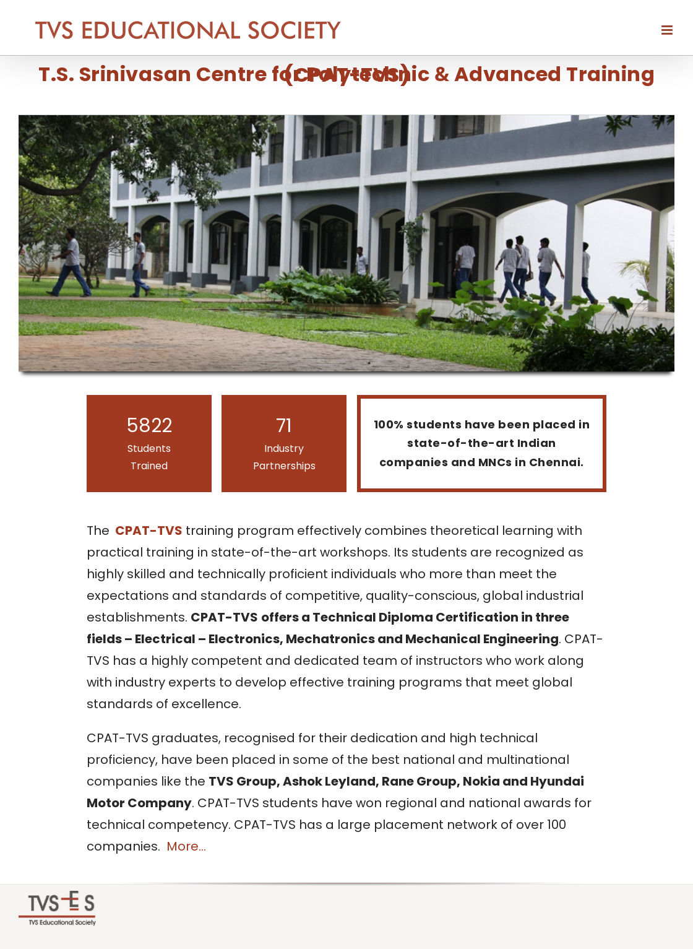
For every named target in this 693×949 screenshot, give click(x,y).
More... (186, 846)
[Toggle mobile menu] (667, 30)
